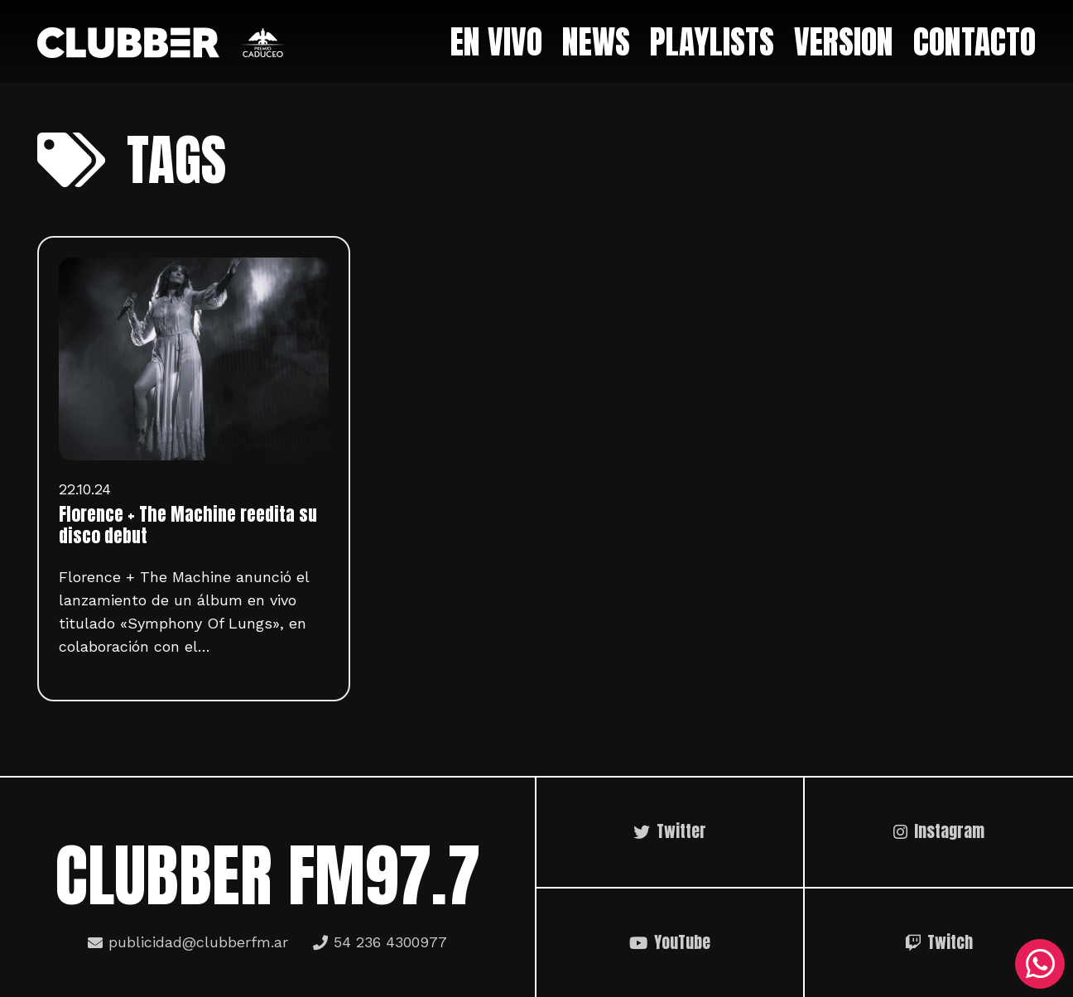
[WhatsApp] (1040, 964)
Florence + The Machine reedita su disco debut (188, 525)
